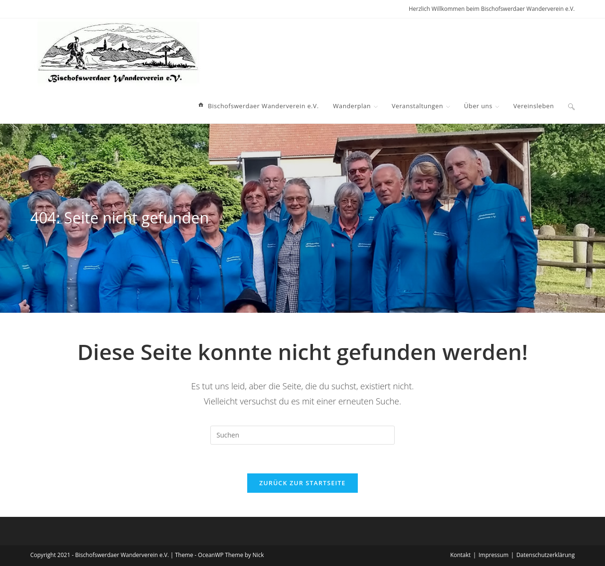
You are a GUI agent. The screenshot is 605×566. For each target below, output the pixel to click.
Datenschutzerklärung (545, 555)
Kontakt (460, 555)
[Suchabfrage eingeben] (302, 435)
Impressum (493, 555)
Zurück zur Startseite (302, 483)
